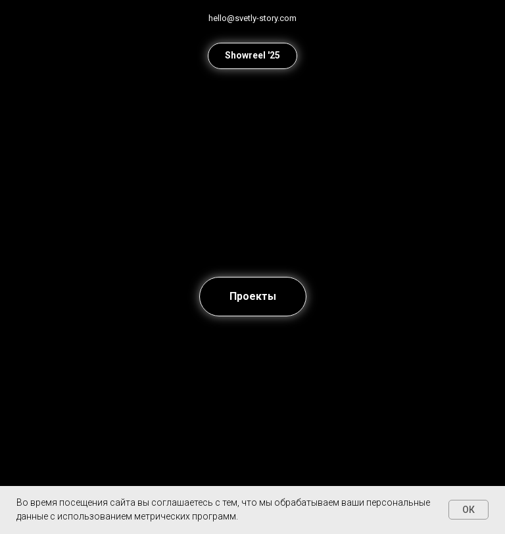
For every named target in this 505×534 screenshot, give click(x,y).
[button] (252, 56)
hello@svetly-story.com (252, 18)
